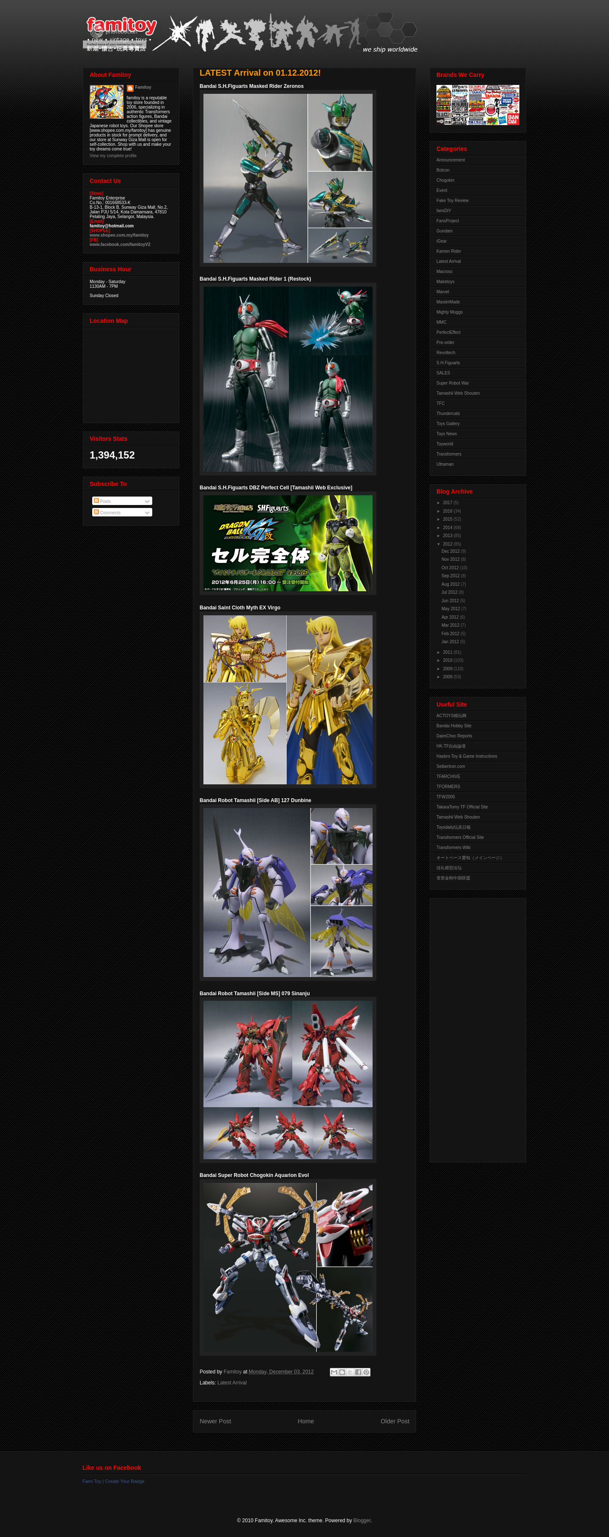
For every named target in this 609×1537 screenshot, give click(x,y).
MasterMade (448, 302)
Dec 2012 (451, 551)
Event (441, 190)
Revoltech (445, 352)
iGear (441, 241)
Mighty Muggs (449, 312)
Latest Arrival (232, 1383)
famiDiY (443, 210)
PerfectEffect (448, 332)
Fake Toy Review (452, 200)
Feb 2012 (451, 633)
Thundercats (448, 413)
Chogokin (445, 180)
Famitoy (143, 87)
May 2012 (451, 608)
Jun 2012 (451, 600)
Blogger (362, 1520)
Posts (102, 501)
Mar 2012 (451, 625)
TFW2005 (445, 796)
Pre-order (445, 342)
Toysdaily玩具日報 (453, 827)
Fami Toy (91, 1481)
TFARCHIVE (448, 776)
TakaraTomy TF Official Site (462, 807)
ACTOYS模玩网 (451, 715)
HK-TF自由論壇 (451, 746)
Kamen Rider (448, 251)
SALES (443, 373)
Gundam (444, 231)
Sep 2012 (451, 575)
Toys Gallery (448, 423)
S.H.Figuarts (448, 362)
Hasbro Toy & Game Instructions (466, 756)
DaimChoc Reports (454, 736)
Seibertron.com (450, 766)
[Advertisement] (470, 1028)
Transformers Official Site (460, 837)
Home (306, 1421)
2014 (448, 527)
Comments (107, 513)
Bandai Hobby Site (454, 725)
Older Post (395, 1421)
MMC (441, 322)
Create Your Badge (124, 1481)
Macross (444, 271)
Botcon (443, 170)
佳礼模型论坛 (449, 867)
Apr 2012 (451, 617)
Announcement (450, 160)
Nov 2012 (451, 559)
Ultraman (445, 464)
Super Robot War (452, 383)
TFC (440, 403)
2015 (448, 519)
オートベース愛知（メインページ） (470, 857)
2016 (448, 511)
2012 (448, 544)
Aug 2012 (451, 584)
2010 (448, 660)
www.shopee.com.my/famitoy (119, 235)
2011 (448, 652)
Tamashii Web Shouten (458, 393)
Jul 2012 (450, 592)
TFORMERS (448, 786)
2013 (448, 535)
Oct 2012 (451, 567)
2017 (448, 502)
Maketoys (445, 281)
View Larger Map (132, 373)
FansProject (447, 220)
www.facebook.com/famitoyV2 (120, 244)
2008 (448, 676)
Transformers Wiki (453, 847)
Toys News (446, 433)
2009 (448, 668)
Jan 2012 (451, 641)
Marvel (442, 291)
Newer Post (215, 1421)
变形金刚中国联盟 (453, 878)
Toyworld (444, 444)
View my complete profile (113, 155)
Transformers (448, 454)
